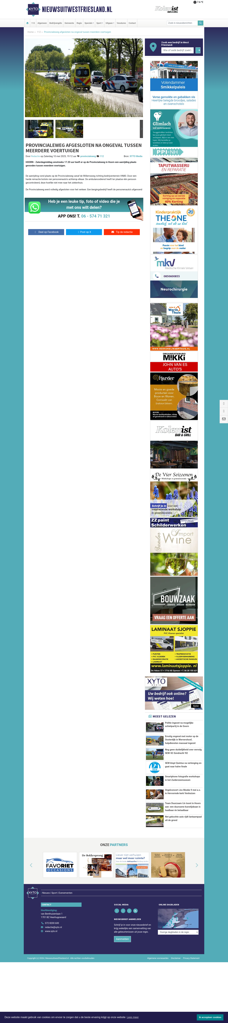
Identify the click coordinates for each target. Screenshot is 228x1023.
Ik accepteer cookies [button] (210, 1017)
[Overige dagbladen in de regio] (178, 932)
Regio (79, 23)
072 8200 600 (52, 923)
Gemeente (69, 23)
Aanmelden (122, 939)
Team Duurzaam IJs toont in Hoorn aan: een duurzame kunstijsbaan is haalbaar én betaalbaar (183, 806)
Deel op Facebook (46, 232)
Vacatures (121, 23)
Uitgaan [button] (109, 23)
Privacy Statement (191, 958)
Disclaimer (175, 958)
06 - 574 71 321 (95, 216)
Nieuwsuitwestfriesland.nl (77, 9)
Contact (132, 23)
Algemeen (42, 23)
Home (31, 32)
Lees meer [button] (133, 1017)
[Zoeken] (200, 23)
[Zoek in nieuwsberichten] (182, 23)
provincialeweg (88, 156)
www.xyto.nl (51, 931)
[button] (26, 129)
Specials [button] (88, 23)
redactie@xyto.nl (53, 927)
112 (33, 23)
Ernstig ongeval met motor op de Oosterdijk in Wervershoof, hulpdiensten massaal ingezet (181, 740)
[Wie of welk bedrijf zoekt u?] (177, 50)
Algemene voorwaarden (157, 958)
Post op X (84, 232)
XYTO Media (136, 156)
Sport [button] (98, 23)
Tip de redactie (122, 232)
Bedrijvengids (55, 23)
